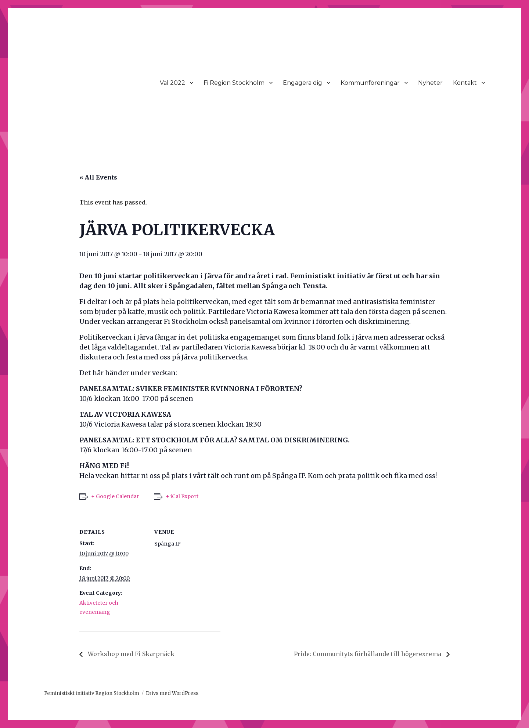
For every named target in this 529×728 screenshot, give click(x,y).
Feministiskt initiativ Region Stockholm (91, 693)
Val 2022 (172, 82)
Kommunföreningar (370, 82)
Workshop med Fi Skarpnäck (130, 654)
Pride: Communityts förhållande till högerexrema (368, 654)
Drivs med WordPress (172, 693)
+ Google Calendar (115, 496)
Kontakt (465, 82)
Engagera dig (302, 82)
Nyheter (430, 82)
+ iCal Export (182, 496)
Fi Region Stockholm (234, 82)
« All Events (98, 177)
